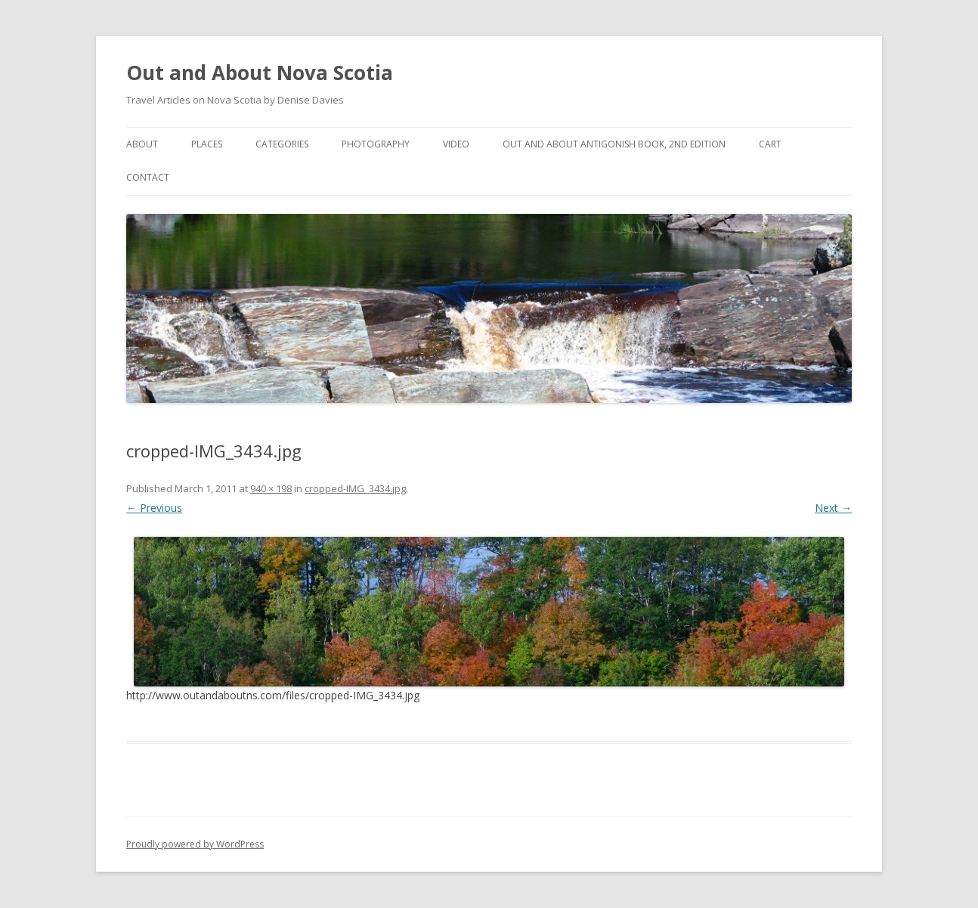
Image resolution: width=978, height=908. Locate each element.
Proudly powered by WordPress (195, 844)
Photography (376, 144)
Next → (833, 507)
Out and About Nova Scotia (259, 72)
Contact (147, 177)
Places (206, 144)
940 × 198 (271, 488)
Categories (281, 144)
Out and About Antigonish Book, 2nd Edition (614, 144)
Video (456, 144)
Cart (770, 144)
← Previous (154, 507)
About (142, 144)
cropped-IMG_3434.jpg (355, 488)
